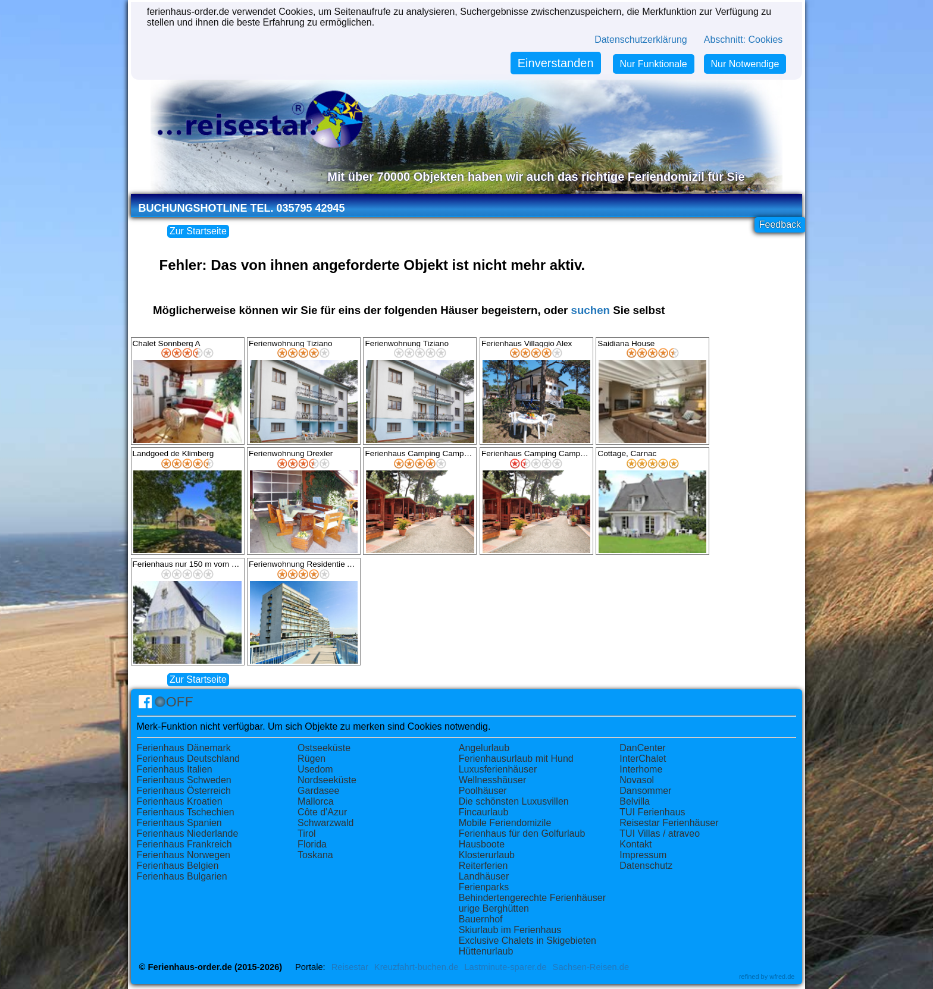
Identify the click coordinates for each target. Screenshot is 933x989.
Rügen (311, 758)
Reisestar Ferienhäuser (668, 823)
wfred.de (781, 976)
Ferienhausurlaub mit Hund (516, 758)
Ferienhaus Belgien (178, 866)
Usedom (315, 769)
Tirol (307, 833)
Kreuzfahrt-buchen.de (416, 967)
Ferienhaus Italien (174, 769)
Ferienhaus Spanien (179, 823)
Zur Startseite (198, 231)
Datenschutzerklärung (640, 39)
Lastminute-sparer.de (505, 967)
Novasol (636, 780)
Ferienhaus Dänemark (184, 748)
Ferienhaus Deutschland (188, 758)
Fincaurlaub (484, 812)
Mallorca (315, 801)
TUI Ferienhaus (652, 812)
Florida (312, 844)
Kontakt (635, 844)
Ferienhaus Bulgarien (182, 876)
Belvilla (634, 801)
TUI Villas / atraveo (659, 833)
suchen (590, 310)
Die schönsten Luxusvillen (514, 801)
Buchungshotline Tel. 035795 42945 (242, 208)
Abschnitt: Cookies (743, 39)
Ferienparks (484, 887)
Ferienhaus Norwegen (183, 855)
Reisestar (349, 967)
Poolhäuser (483, 791)
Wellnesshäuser (493, 780)
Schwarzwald (325, 823)
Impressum (642, 855)
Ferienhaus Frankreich (184, 844)
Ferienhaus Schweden (184, 780)
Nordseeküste (327, 780)
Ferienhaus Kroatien (180, 801)
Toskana (315, 855)
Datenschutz (645, 866)
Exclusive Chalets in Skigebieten (527, 940)
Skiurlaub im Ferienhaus (510, 930)
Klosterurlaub (487, 855)
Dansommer (645, 791)
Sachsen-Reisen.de (591, 967)
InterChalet (642, 758)
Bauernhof (481, 919)
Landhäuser (484, 876)
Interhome (640, 769)
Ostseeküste (324, 748)
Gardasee (318, 791)
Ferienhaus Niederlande (188, 833)
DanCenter (642, 748)
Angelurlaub (484, 748)
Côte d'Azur (322, 812)
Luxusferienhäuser (498, 769)
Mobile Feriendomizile (505, 823)
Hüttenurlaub (486, 951)
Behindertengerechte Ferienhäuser (532, 898)
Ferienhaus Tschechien (185, 812)
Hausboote (482, 844)
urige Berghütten (494, 908)
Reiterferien (483, 866)
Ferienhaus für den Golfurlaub (522, 833)
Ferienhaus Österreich (184, 791)
